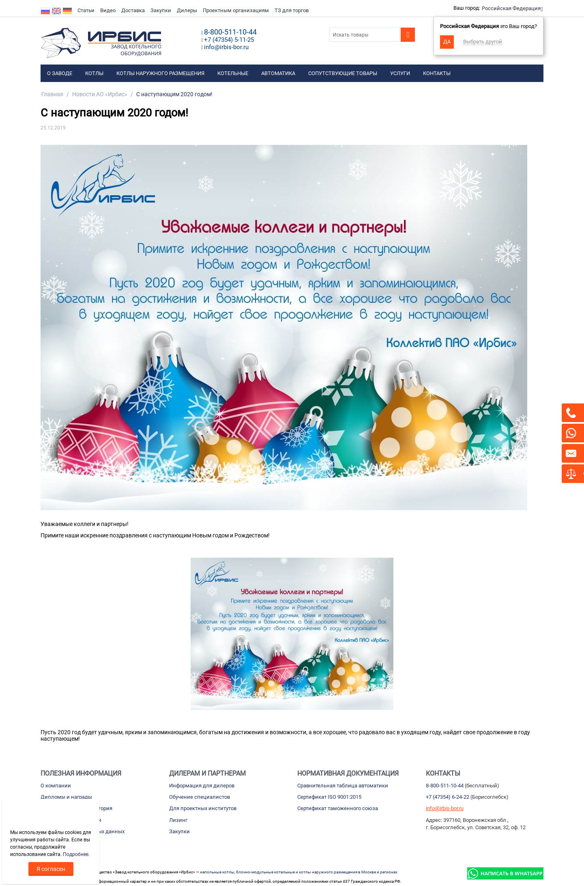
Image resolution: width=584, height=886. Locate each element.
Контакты (437, 73)
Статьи (85, 10)
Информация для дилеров (201, 786)
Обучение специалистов (199, 797)
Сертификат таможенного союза (337, 808)
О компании (56, 786)
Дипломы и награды (66, 797)
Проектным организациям (236, 10)
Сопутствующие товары (342, 73)
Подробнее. (76, 854)
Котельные (232, 73)
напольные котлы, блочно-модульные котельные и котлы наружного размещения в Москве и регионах (298, 872)
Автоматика (278, 73)
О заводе (59, 73)
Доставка (133, 10)
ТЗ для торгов (292, 10)
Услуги (400, 73)
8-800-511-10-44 (445, 786)
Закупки (160, 10)
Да (447, 42)
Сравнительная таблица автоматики (342, 786)
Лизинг (178, 820)
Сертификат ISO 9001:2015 (329, 797)
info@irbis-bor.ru (445, 808)
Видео (108, 10)
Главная (52, 94)
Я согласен (50, 869)
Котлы (94, 73)
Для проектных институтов (202, 808)
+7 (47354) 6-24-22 (447, 797)
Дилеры (187, 10)
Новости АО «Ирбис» (99, 94)
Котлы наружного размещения (160, 73)
